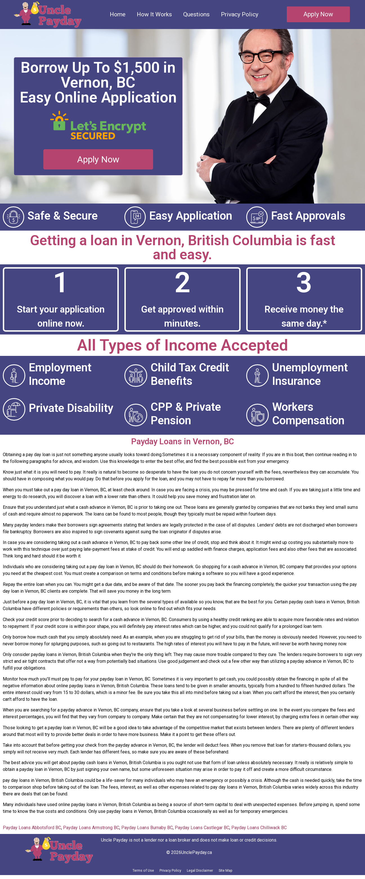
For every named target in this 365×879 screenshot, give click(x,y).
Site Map (243, 872)
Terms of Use (126, 872)
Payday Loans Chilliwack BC (259, 827)
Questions (196, 14)
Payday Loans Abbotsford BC (32, 827)
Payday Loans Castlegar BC (202, 827)
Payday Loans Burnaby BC (147, 827)
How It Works (154, 14)
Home (118, 14)
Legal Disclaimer (206, 872)
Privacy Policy (239, 14)
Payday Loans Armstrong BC (91, 827)
